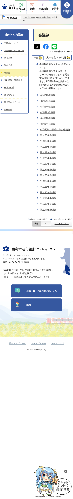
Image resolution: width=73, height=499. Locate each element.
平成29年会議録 (48, 141)
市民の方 (20, 8)
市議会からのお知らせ (14, 50)
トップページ (29, 17)
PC (46, 224)
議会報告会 (9, 95)
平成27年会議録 (48, 152)
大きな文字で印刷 (56, 57)
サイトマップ (57, 343)
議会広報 (8, 65)
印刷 (36, 58)
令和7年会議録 (47, 95)
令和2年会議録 (47, 124)
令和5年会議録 (47, 106)
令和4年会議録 (47, 112)
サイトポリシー (38, 343)
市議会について (11, 43)
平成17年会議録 (48, 209)
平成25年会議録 (48, 164)
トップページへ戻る (62, 219)
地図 (28, 305)
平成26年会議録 (48, 158)
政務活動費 (9, 87)
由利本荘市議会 (44, 17)
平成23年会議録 (48, 175)
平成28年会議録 (48, 147)
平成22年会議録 (48, 181)
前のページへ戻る (38, 219)
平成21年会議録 (48, 187)
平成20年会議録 (48, 192)
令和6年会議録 (47, 101)
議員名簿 (8, 58)
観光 (32, 8)
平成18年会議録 (48, 204)
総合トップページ (17, 343)
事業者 (55, 8)
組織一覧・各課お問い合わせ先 (41, 291)
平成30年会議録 (48, 135)
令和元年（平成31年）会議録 (55, 129)
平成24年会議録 (48, 169)
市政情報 (43, 8)
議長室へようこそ (12, 102)
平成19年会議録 (48, 198)
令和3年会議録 (47, 118)
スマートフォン (62, 224)
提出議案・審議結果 (13, 80)
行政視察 (8, 109)
